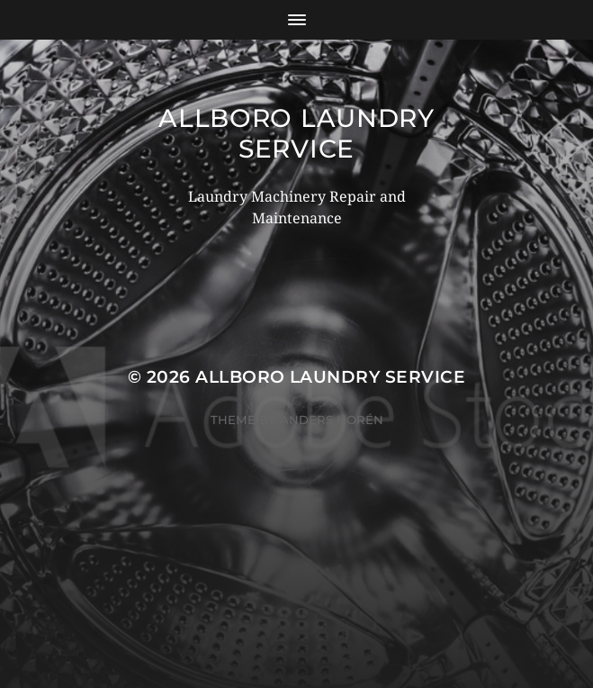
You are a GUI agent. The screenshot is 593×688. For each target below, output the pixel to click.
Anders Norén (331, 419)
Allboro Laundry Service (296, 133)
